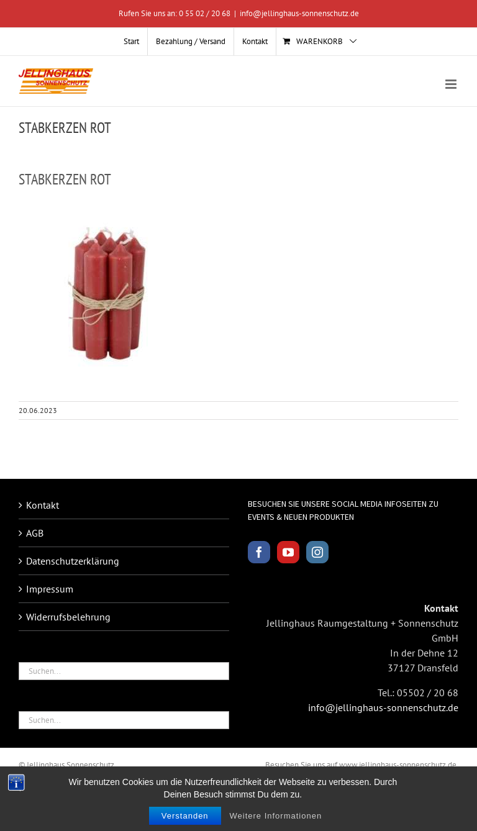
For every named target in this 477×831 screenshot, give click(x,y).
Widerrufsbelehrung (68, 617)
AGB (34, 533)
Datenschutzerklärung (72, 561)
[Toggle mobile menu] (451, 84)
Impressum (49, 589)
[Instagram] (317, 552)
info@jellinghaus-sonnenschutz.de (299, 13)
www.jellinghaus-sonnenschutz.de (398, 765)
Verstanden (185, 816)
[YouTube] (288, 552)
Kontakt (42, 505)
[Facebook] (259, 552)
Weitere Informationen (276, 816)
